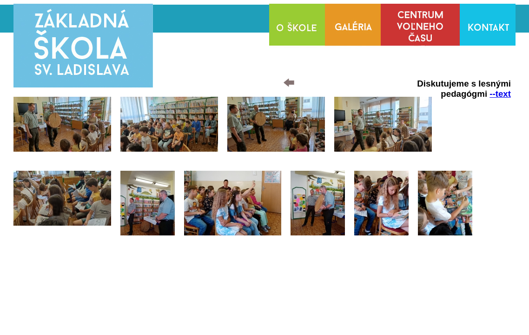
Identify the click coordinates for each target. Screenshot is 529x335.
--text (500, 94)
